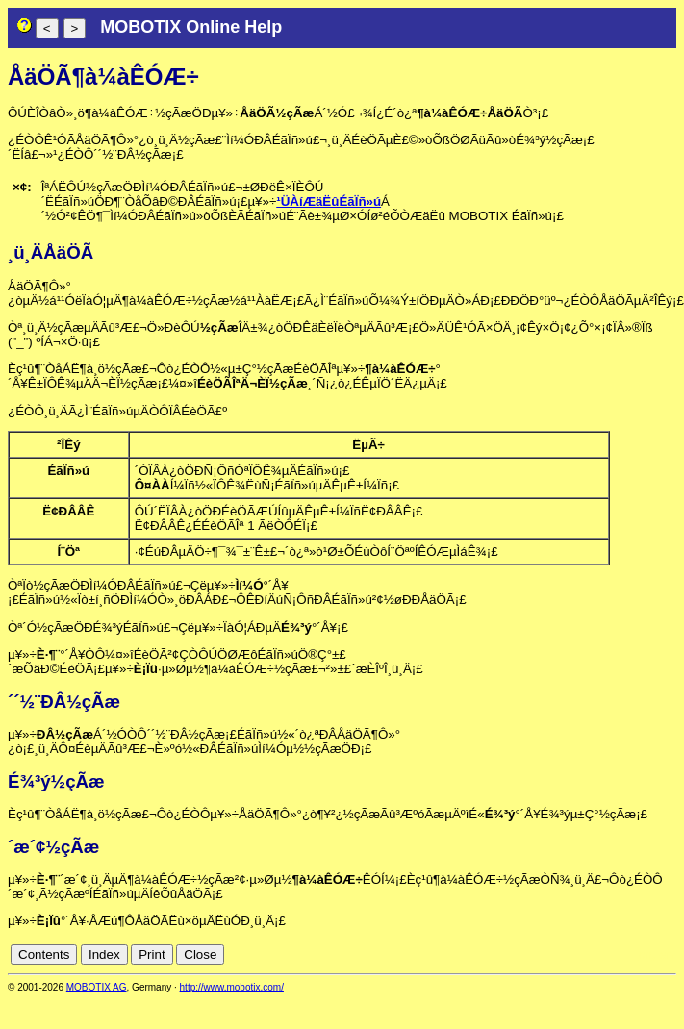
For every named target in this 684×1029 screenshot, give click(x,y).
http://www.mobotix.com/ (232, 987)
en (666, 954)
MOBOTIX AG (96, 987)
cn (645, 954)
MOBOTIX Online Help (191, 27)
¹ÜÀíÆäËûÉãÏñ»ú (328, 201)
